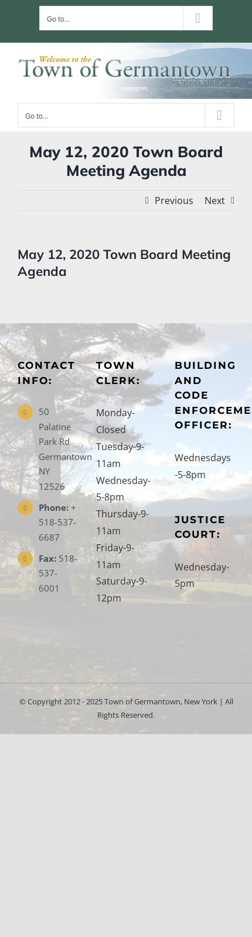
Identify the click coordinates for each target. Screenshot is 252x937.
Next (215, 200)
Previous (174, 200)
